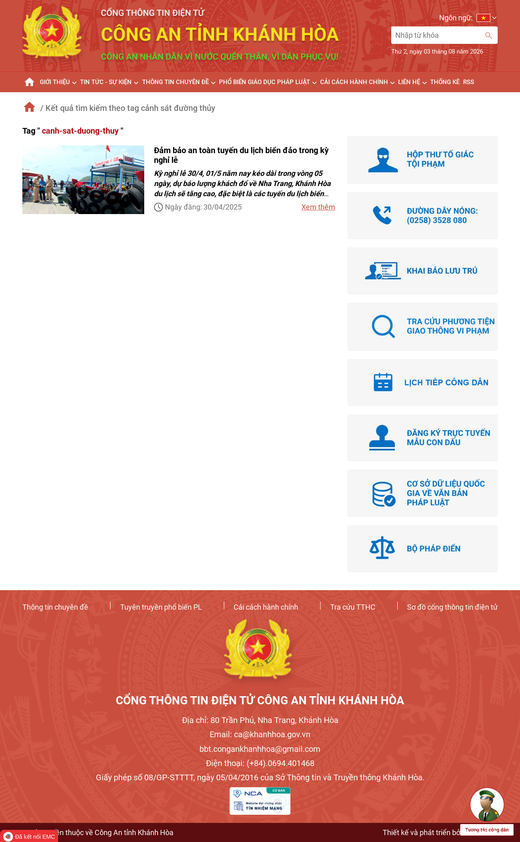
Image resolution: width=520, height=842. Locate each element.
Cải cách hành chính (266, 607)
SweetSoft (481, 832)
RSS (468, 82)
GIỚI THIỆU (55, 82)
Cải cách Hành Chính (354, 82)
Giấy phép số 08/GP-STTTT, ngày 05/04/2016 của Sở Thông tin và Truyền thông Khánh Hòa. (260, 777)
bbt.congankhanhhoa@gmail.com (260, 749)
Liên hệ (409, 82)
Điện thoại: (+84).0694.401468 (260, 763)
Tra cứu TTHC (352, 607)
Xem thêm (318, 207)
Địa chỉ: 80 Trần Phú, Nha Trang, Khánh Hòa (260, 720)
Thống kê (444, 82)
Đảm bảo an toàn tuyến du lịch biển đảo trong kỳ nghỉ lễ (241, 155)
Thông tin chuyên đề (55, 607)
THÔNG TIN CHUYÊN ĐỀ (175, 82)
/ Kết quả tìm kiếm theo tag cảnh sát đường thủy (127, 108)
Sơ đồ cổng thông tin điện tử (452, 607)
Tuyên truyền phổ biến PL (161, 607)
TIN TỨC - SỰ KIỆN (106, 82)
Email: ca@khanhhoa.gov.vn (260, 734)
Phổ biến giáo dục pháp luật (264, 82)
